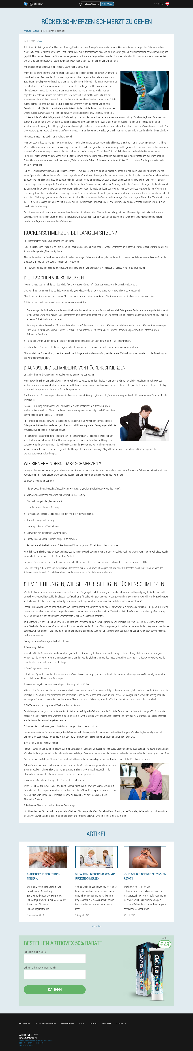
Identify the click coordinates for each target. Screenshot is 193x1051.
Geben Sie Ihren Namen (35, 952)
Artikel (93, 1023)
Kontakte (121, 1023)
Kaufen (55, 989)
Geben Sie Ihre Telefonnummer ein (40, 967)
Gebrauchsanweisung (45, 1023)
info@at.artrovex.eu (28, 1038)
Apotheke (106, 1023)
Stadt (82, 1023)
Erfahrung (24, 1023)
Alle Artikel (96, 926)
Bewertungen (67, 1023)
